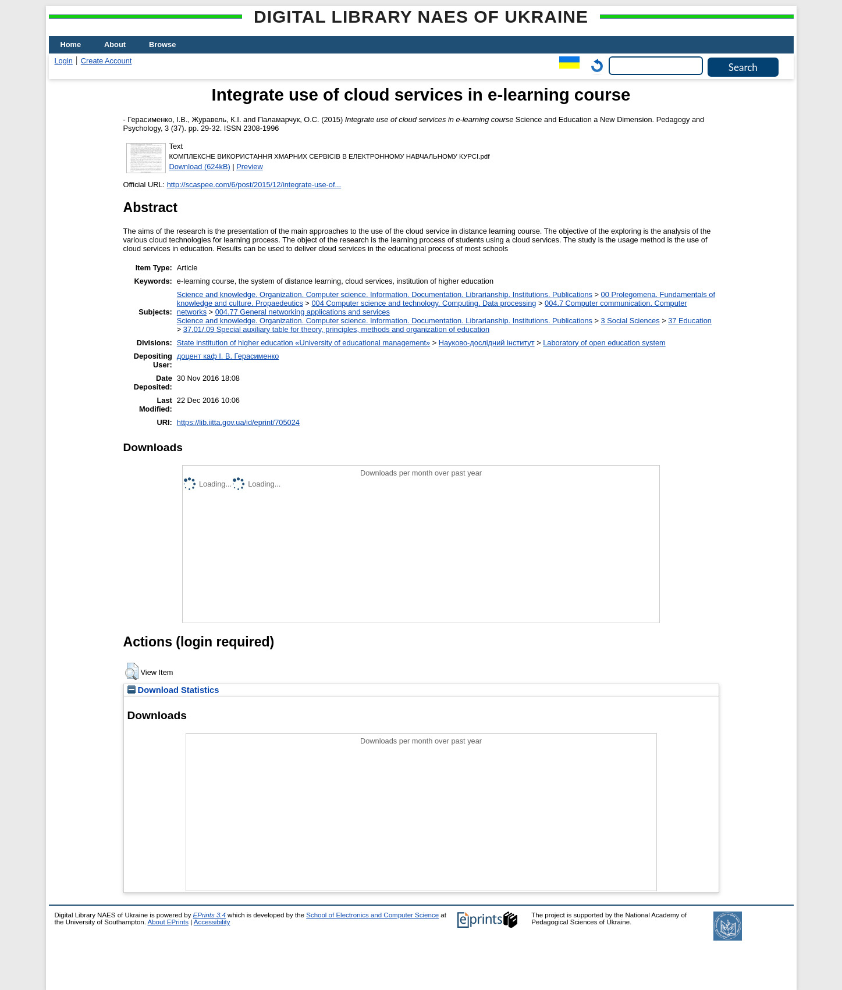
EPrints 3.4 (209, 915)
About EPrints (168, 921)
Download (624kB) (199, 166)
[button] (131, 671)
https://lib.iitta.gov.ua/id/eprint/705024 (238, 422)
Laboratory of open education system (604, 342)
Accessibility (212, 921)
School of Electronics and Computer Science (372, 915)
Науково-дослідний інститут (487, 342)
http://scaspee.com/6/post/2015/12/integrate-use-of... (254, 184)
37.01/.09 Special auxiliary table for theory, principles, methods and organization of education (336, 329)
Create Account (106, 60)
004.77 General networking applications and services (302, 312)
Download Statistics (173, 690)
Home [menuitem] (71, 44)
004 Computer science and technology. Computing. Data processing (423, 303)
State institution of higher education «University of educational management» (303, 342)
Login (64, 60)
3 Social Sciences (630, 320)
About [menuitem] (115, 44)
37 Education (690, 320)
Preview (249, 166)
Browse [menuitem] (162, 44)
